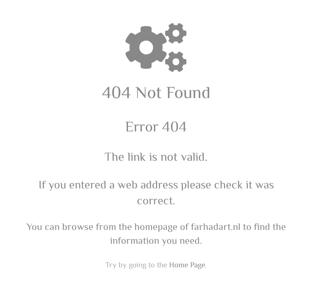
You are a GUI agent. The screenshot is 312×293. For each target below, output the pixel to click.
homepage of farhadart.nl (187, 226)
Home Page (187, 264)
